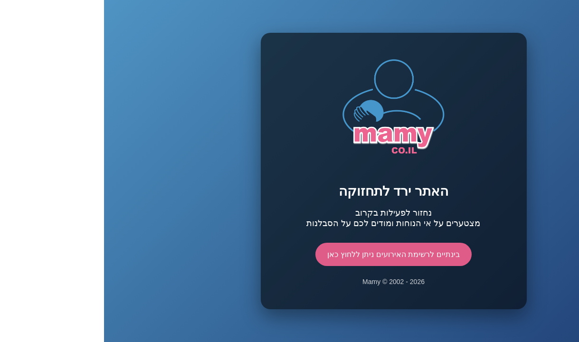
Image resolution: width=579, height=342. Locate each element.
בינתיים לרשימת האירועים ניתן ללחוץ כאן (289, 254)
